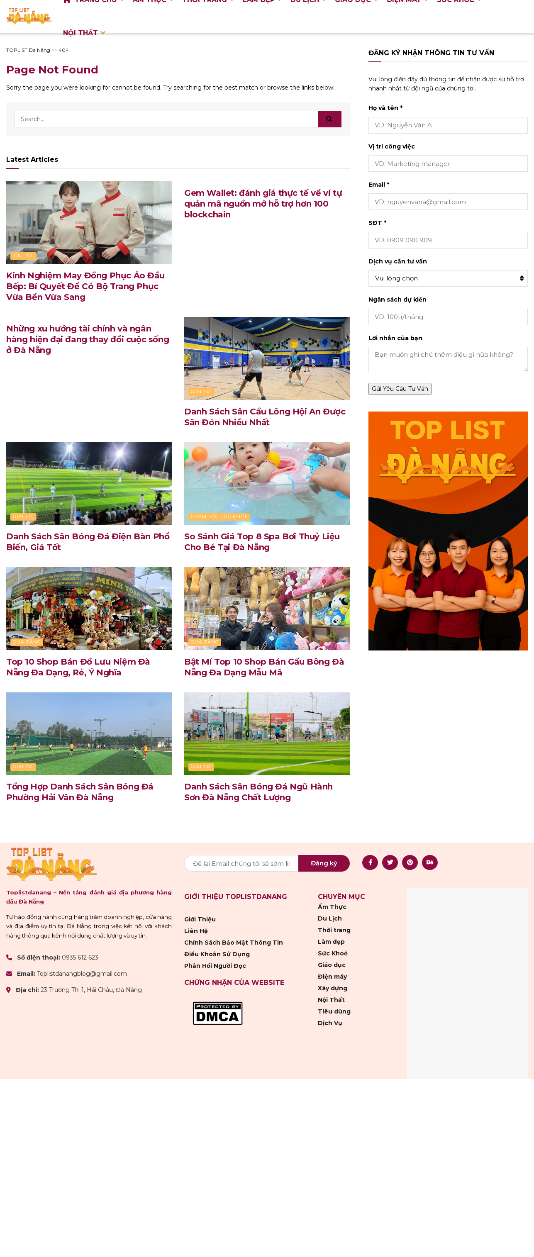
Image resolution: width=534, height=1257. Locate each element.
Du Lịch (330, 918)
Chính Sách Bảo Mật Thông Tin (233, 942)
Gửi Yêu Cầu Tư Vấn (400, 388)
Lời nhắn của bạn (395, 338)
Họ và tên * (385, 108)
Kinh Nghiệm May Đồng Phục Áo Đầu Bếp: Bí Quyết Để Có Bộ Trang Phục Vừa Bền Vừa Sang (85, 286)
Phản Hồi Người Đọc (215, 966)
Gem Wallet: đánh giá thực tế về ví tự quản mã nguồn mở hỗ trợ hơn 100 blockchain (263, 203)
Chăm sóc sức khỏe (219, 516)
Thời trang (334, 930)
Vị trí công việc (391, 146)
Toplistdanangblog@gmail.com (82, 973)
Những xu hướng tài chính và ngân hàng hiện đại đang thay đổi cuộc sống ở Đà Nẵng (87, 339)
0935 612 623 (80, 957)
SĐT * (377, 223)
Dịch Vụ (330, 1023)
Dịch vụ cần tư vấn (397, 261)
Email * (378, 184)
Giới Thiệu (200, 919)
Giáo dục (332, 965)
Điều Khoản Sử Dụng (217, 954)
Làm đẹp (331, 941)
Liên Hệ (196, 931)
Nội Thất (80, 33)
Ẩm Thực (332, 907)
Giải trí (201, 392)
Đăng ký (324, 863)
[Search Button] (329, 119)
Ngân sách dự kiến (397, 299)
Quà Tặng (27, 642)
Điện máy (332, 976)
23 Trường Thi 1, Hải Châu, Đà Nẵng (91, 990)
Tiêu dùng (334, 1011)
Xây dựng (332, 988)
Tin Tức (23, 255)
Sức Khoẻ (333, 953)
